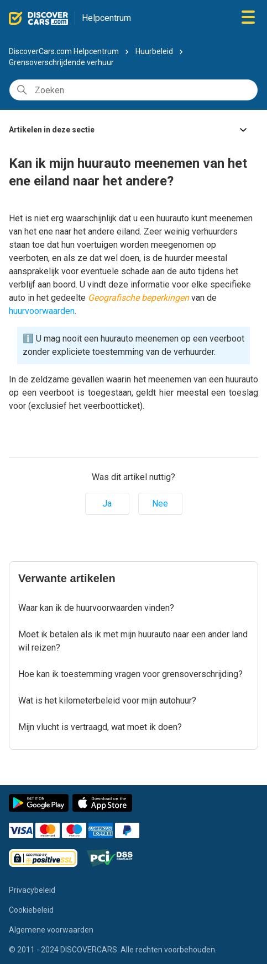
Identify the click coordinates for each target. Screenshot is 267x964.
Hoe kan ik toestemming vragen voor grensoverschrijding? (130, 674)
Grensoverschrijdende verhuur (61, 62)
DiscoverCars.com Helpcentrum (64, 51)
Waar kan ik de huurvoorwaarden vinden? (96, 608)
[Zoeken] (133, 89)
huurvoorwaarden (42, 311)
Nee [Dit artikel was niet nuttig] (160, 503)
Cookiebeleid (31, 910)
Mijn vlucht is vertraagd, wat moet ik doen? (100, 727)
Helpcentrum (106, 18)
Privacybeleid (32, 890)
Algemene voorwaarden (51, 929)
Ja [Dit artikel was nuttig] (107, 503)
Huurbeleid (154, 51)
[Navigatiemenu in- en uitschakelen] (248, 18)
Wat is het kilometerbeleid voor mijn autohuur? (107, 700)
